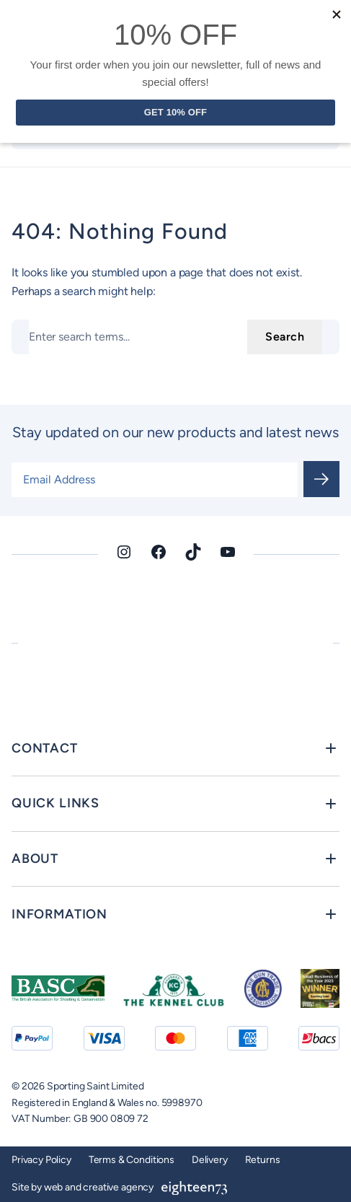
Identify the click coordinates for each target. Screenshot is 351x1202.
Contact (45, 748)
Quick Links (55, 803)
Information (59, 914)
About (35, 859)
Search (284, 336)
